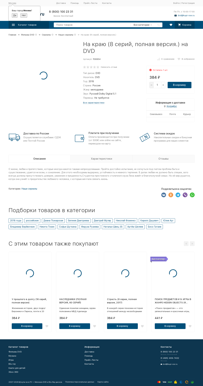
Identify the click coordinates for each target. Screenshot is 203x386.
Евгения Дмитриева (78, 220)
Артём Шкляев (135, 226)
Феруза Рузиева (90, 226)
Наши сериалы (65, 35)
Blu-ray (12, 364)
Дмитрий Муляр (102, 220)
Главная (12, 35)
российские (32, 220)
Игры (11, 360)
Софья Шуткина (67, 226)
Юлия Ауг (168, 220)
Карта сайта (103, 382)
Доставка (61, 3)
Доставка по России (36, 133)
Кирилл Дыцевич (149, 220)
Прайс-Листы (90, 3)
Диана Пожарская (53, 220)
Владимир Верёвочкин (22, 226)
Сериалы (46, 35)
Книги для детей (17, 368)
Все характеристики (93, 102)
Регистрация (188, 3)
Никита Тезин (46, 226)
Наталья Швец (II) (113, 226)
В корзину (179, 84)
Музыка (12, 356)
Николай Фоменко (126, 220)
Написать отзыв (109, 67)
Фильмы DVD (27, 35)
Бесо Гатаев (154, 226)
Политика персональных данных (79, 382)
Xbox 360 (13, 372)
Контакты (106, 3)
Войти (176, 3)
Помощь (75, 3)
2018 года (15, 220)
